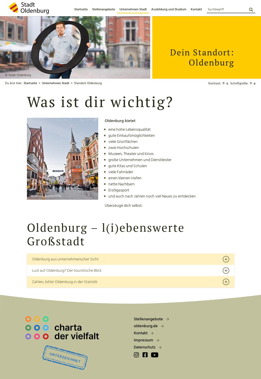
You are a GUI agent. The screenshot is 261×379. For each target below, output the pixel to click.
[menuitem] (81, 9)
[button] (103, 9)
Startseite (30, 83)
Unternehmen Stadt (55, 83)
